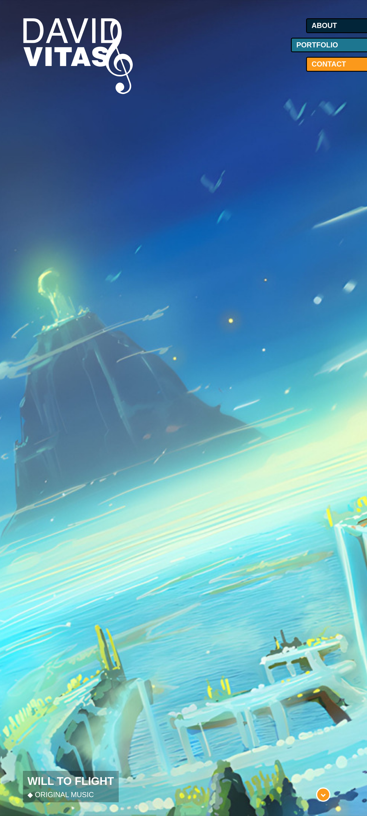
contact (329, 64)
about (324, 25)
